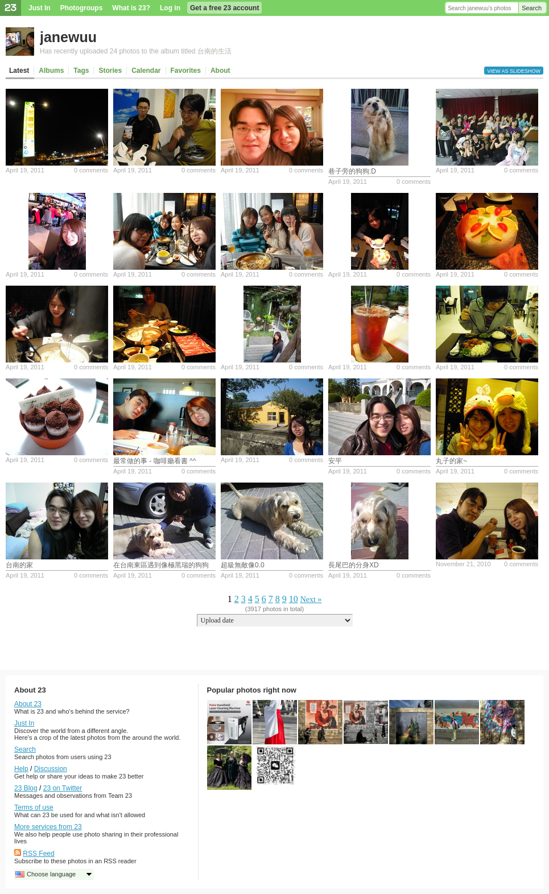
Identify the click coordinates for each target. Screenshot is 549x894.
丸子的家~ (451, 461)
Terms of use (33, 807)
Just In (39, 8)
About (220, 71)
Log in (170, 8)
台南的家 (19, 565)
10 (293, 599)
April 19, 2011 (25, 170)
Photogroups (81, 8)
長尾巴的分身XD (353, 565)
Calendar (145, 71)
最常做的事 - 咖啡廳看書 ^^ (154, 461)
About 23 (28, 704)
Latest (19, 71)
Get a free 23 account (224, 8)
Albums (51, 71)
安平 (335, 461)
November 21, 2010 (463, 564)
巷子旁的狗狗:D (352, 171)
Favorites (186, 71)
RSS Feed (38, 854)
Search (532, 8)
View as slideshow (513, 71)
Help (21, 769)
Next (308, 599)
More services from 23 (48, 827)
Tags (81, 71)
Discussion (50, 769)
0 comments (91, 170)
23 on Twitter (62, 788)
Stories (110, 71)
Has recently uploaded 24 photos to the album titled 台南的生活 (136, 51)
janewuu (68, 37)
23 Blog (26, 788)
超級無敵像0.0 (243, 565)
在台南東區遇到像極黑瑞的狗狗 (161, 565)
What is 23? (131, 8)
